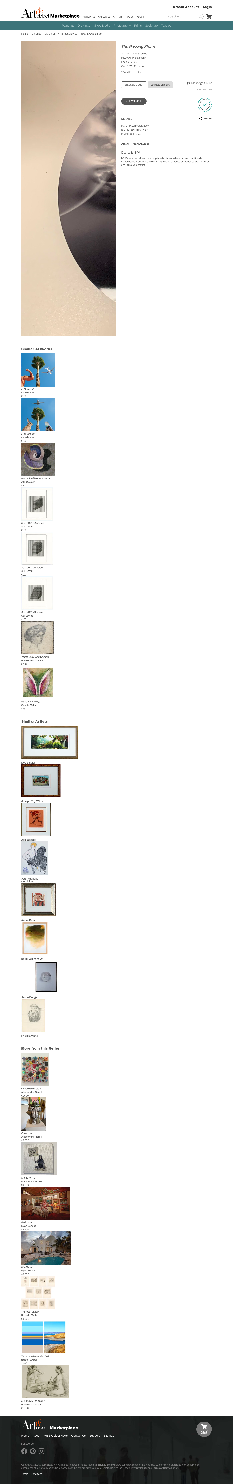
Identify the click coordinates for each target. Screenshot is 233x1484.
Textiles (166, 25)
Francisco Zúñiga (31, 1404)
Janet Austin (28, 482)
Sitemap (108, 1435)
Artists (117, 16)
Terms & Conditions (31, 1474)
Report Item (204, 89)
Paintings (68, 25)
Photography (122, 25)
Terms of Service (162, 1468)
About (140, 16)
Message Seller (199, 83)
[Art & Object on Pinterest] (33, 1451)
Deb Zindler (28, 762)
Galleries (104, 16)
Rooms (130, 16)
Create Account (186, 7)
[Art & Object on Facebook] (24, 1451)
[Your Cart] (209, 16)
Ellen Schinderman (32, 1181)
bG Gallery (138, 66)
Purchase (134, 101)
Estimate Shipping (160, 84)
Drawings (84, 25)
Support (94, 1435)
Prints (138, 25)
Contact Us (78, 1435)
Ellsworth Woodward (32, 660)
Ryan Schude (28, 1226)
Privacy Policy (139, 1468)
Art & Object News (56, 1435)
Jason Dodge (29, 997)
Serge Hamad (29, 1360)
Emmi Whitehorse (32, 958)
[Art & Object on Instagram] (41, 1451)
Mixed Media (101, 25)
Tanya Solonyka (138, 53)
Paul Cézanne (29, 1036)
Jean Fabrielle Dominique (29, 880)
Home (25, 1435)
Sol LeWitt (27, 526)
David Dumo (28, 392)
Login (207, 7)
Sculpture (151, 25)
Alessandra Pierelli (31, 1092)
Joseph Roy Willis (32, 801)
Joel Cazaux (28, 839)
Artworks (89, 16)
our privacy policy (103, 1464)
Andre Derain (29, 920)
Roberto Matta (29, 1315)
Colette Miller (28, 705)
